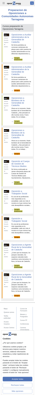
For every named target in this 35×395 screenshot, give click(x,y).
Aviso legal (7, 343)
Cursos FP (23, 320)
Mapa (5, 308)
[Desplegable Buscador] (32, 3)
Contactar (7, 335)
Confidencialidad (9, 339)
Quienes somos (9, 312)
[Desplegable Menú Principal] (3, 3)
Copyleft (6, 346)
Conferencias (24, 324)
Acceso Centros (9, 327)
